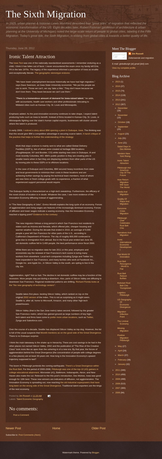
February (122, 360)
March (121, 355)
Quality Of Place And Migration (123, 201)
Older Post (99, 428)
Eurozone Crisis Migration (122, 211)
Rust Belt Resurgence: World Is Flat (124, 265)
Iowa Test (18, 63)
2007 (118, 388)
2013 (118, 100)
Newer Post (13, 428)
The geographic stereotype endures (52, 73)
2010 (118, 374)
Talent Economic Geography (30, 399)
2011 (118, 370)
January (122, 364)
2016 (118, 86)
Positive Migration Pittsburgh (123, 338)
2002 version (29, 297)
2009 (118, 379)
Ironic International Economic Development (124, 244)
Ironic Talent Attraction (123, 161)
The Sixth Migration (46, 14)
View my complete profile (123, 68)
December (122, 108)
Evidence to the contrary (45, 214)
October (122, 122)
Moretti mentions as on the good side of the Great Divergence (71, 333)
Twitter (90, 317)
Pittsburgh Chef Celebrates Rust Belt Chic (123, 223)
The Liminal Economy (123, 322)
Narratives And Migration (124, 233)
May (120, 346)
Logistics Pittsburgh (123, 293)
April (120, 350)
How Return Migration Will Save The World (123, 183)
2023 (118, 81)
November (122, 115)
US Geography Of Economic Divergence (124, 303)
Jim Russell (138, 53)
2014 (118, 95)
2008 (118, 383)
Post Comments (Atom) (30, 435)
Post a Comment (21, 415)
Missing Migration (122, 329)
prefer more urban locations (63, 317)
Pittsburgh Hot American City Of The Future (124, 171)
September (123, 126)
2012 (118, 104)
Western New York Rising (123, 154)
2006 (118, 392)
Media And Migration (122, 193)
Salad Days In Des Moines (124, 147)
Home (56, 428)
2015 (118, 91)
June (120, 143)
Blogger (95, 452)
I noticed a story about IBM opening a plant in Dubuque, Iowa (53, 130)
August (121, 134)
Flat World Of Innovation (123, 255)
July (120, 138)
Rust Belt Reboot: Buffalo (122, 276)
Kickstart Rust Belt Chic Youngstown (124, 285)
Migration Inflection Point (122, 314)
